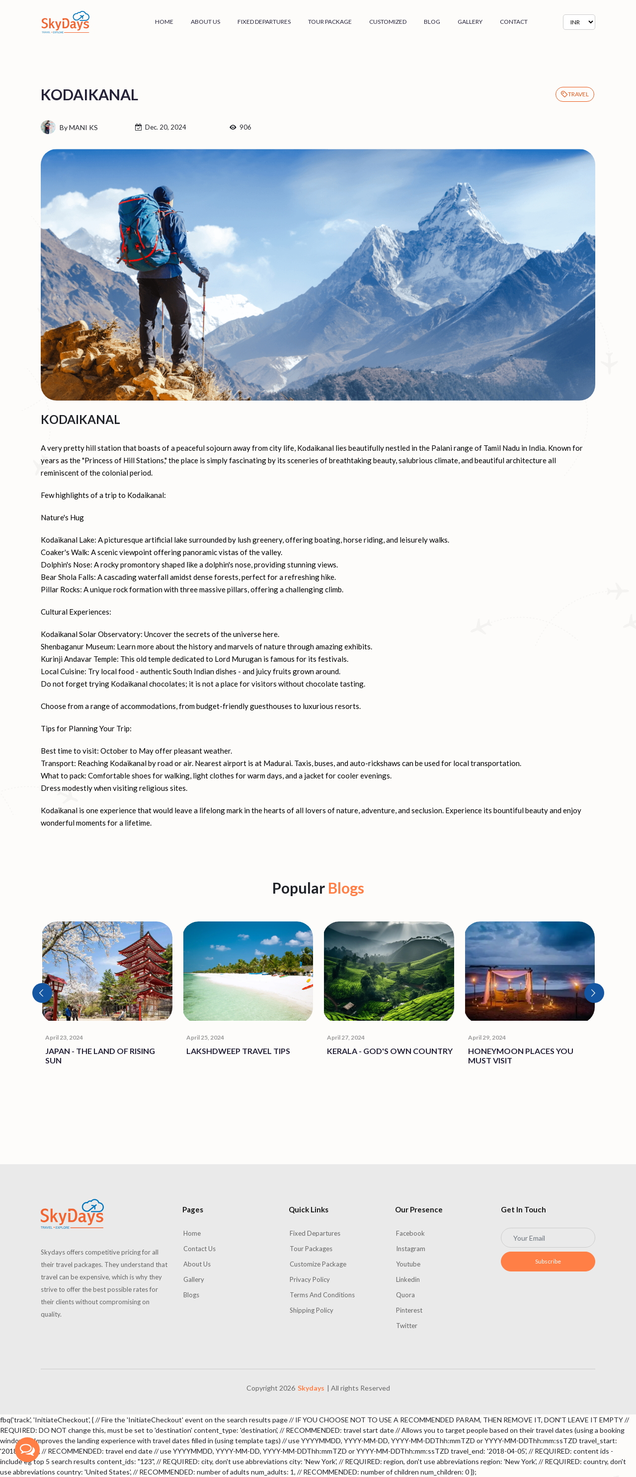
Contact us (199, 1249)
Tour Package (330, 21)
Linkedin (408, 1279)
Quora (405, 1295)
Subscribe (548, 1261)
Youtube (408, 1264)
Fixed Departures (264, 21)
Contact (514, 21)
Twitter (406, 1326)
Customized (387, 21)
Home (164, 21)
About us (205, 21)
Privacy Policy (310, 1279)
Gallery (470, 21)
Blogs (191, 1295)
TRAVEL (575, 94)
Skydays (311, 1388)
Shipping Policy (311, 1310)
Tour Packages (311, 1249)
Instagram (410, 1249)
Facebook (410, 1233)
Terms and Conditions (322, 1295)
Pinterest (409, 1310)
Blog (432, 21)
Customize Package (318, 1264)
